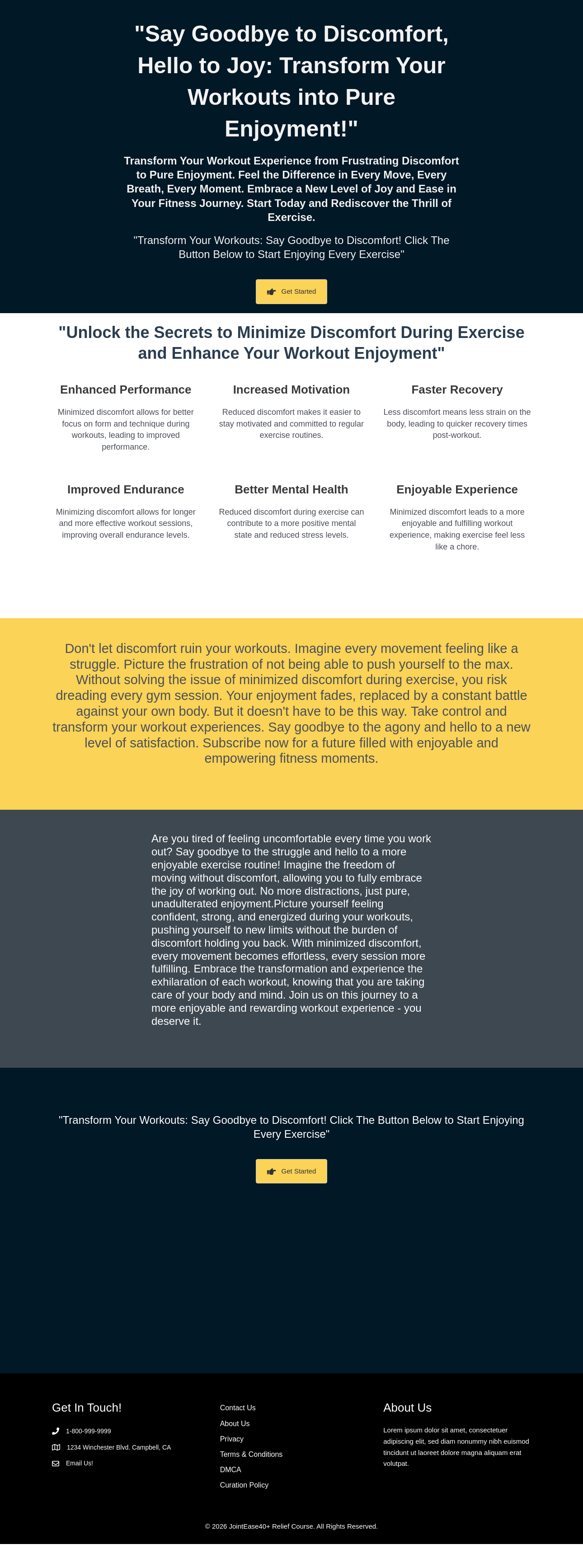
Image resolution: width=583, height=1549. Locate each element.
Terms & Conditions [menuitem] (251, 1457)
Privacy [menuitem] (232, 1441)
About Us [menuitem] (235, 1425)
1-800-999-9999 (90, 1431)
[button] (292, 291)
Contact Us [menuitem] (238, 1409)
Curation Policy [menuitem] (244, 1489)
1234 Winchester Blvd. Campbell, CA (123, 1447)
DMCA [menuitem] (230, 1473)
